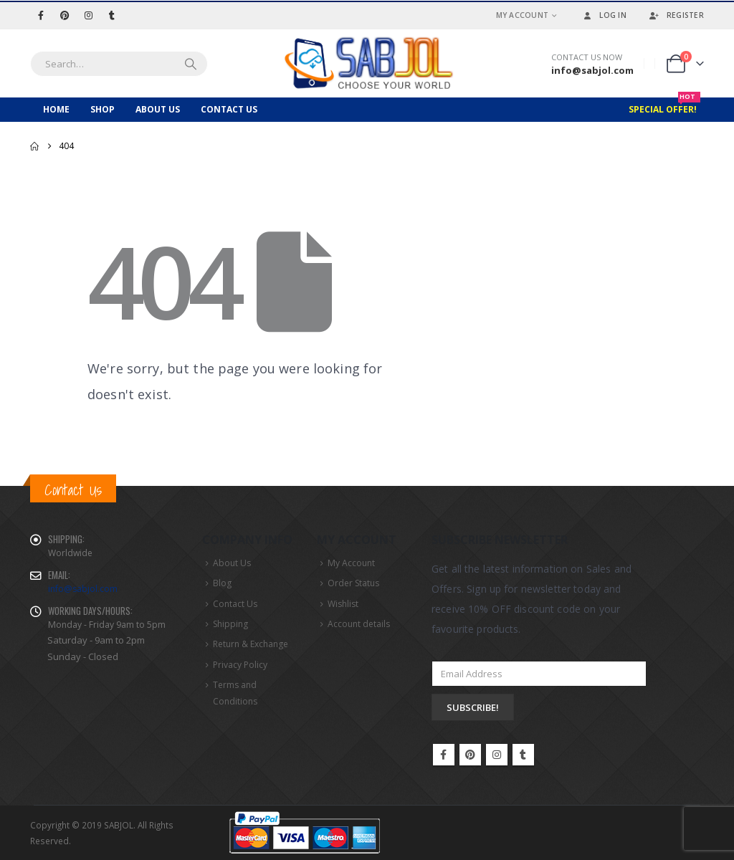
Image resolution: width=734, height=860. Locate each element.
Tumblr (523, 754)
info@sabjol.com (83, 589)
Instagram (496, 754)
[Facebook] (41, 15)
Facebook (443, 754)
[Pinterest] (64, 15)
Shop (102, 109)
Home (56, 109)
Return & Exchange (250, 645)
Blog (222, 583)
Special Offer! (664, 106)
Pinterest (470, 754)
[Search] (190, 64)
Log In (603, 15)
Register (676, 15)
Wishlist (343, 604)
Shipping (230, 624)
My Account (522, 15)
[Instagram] (88, 15)
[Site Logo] (367, 63)
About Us (157, 109)
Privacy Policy (240, 665)
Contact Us (229, 109)
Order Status (353, 583)
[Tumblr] (112, 15)
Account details (359, 624)
